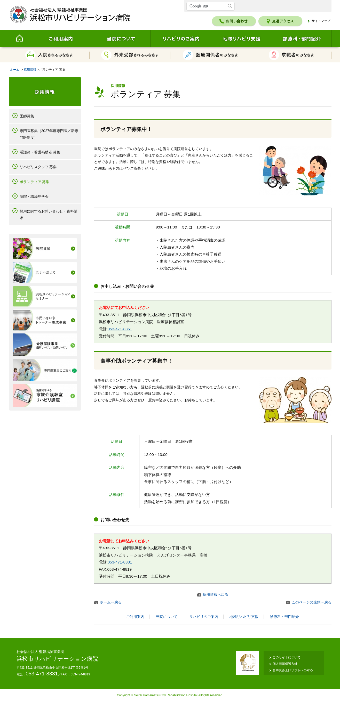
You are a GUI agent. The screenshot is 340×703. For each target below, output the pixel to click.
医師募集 (27, 116)
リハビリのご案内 (181, 38)
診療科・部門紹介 (301, 38)
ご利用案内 (60, 38)
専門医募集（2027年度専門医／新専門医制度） (49, 134)
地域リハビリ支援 (241, 38)
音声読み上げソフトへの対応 (293, 670)
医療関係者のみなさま (210, 54)
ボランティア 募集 (35, 182)
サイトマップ (321, 21)
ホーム (14, 69)
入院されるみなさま (49, 54)
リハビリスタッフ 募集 (38, 167)
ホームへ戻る (111, 602)
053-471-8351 (120, 329)
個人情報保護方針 (285, 664)
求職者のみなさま (291, 54)
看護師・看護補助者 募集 (40, 152)
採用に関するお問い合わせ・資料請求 (48, 214)
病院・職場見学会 (34, 196)
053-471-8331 (120, 562)
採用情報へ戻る (215, 594)
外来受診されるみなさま (130, 54)
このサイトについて (287, 657)
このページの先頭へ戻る (311, 602)
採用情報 (30, 69)
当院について (120, 38)
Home (19, 38)
